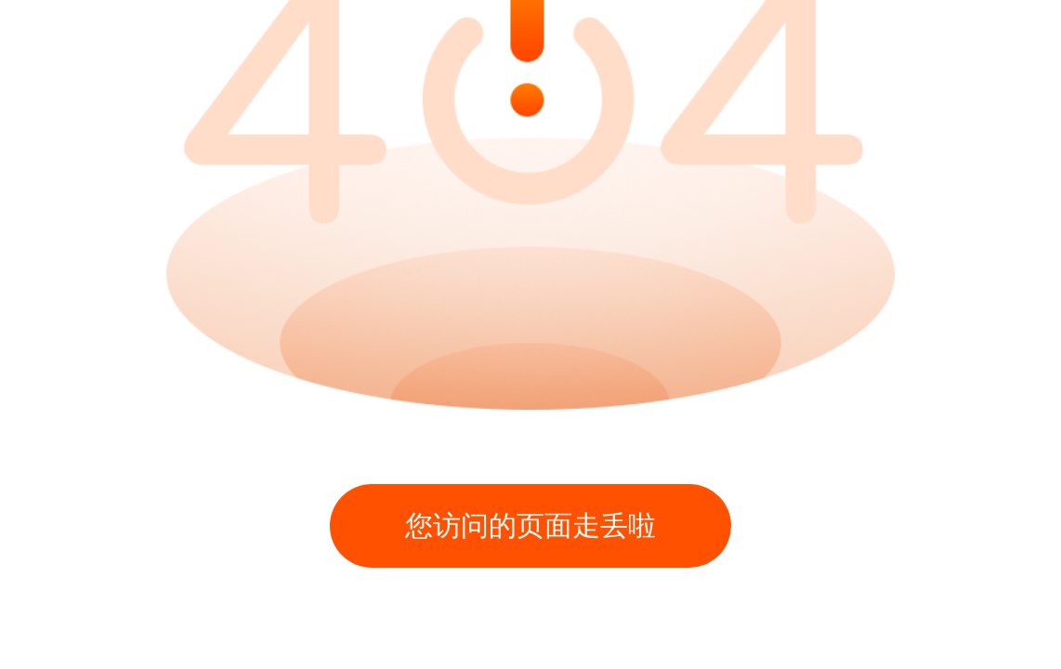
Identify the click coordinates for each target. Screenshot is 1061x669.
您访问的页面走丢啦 (530, 525)
